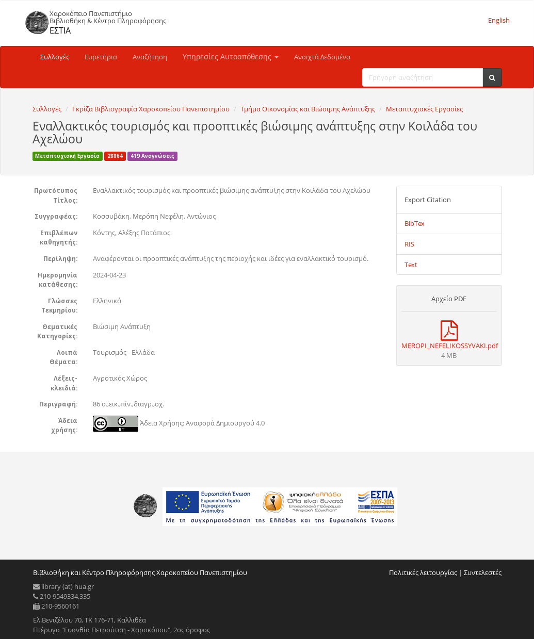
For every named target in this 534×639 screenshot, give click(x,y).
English (499, 20)
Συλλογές (54, 56)
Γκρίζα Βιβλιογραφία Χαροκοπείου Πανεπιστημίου (151, 108)
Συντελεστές (482, 572)
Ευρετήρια (101, 56)
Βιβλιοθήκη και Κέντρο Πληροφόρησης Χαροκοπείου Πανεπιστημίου (140, 572)
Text (410, 264)
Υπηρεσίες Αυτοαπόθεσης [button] (231, 56)
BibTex (414, 223)
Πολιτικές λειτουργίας (423, 572)
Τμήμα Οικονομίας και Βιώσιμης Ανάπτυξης (307, 108)
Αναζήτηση (150, 56)
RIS (409, 244)
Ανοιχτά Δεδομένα (322, 56)
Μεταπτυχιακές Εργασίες (424, 108)
